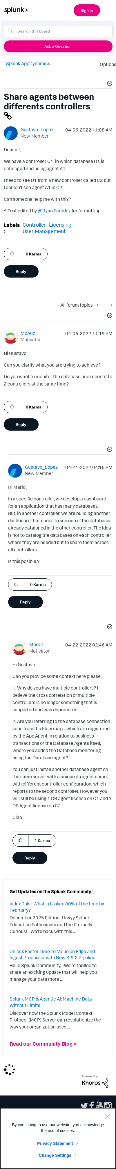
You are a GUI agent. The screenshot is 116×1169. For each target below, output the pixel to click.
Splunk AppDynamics (28, 63)
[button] (109, 84)
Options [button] (106, 64)
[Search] (58, 31)
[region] (58, 1138)
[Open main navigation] (108, 9)
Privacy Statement (55, 1143)
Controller (34, 224)
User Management (44, 231)
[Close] (107, 1117)
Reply (21, 271)
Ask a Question (58, 46)
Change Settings (55, 1155)
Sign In (87, 10)
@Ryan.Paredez (54, 211)
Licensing (60, 224)
